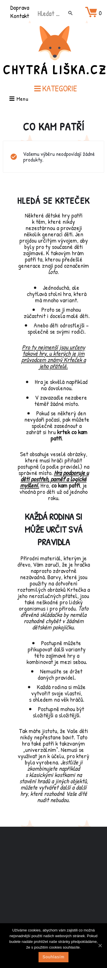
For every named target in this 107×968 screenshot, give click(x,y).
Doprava (19, 7)
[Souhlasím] (100, 945)
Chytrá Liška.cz (55, 69)
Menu (19, 99)
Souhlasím (53, 957)
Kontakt (19, 15)
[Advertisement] (53, 885)
